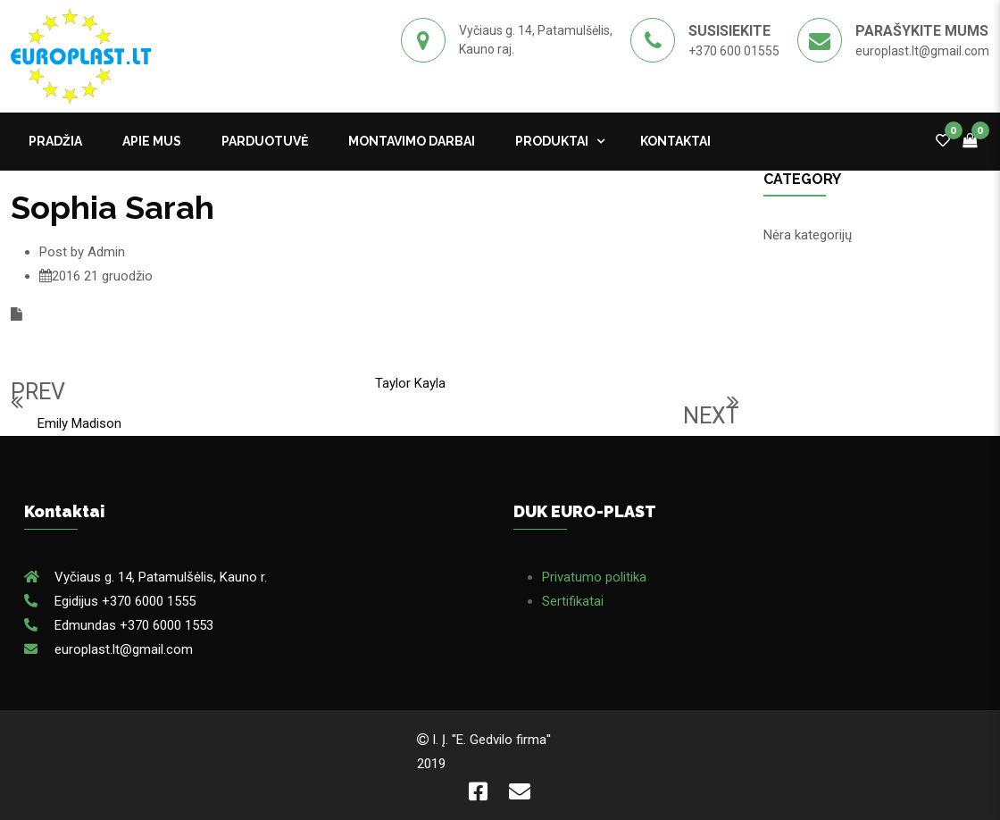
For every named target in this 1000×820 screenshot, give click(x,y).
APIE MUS (151, 141)
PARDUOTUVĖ (264, 141)
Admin (106, 252)
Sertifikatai (573, 601)
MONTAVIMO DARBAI (411, 141)
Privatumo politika (594, 577)
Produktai (551, 141)
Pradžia (55, 141)
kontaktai (675, 141)
